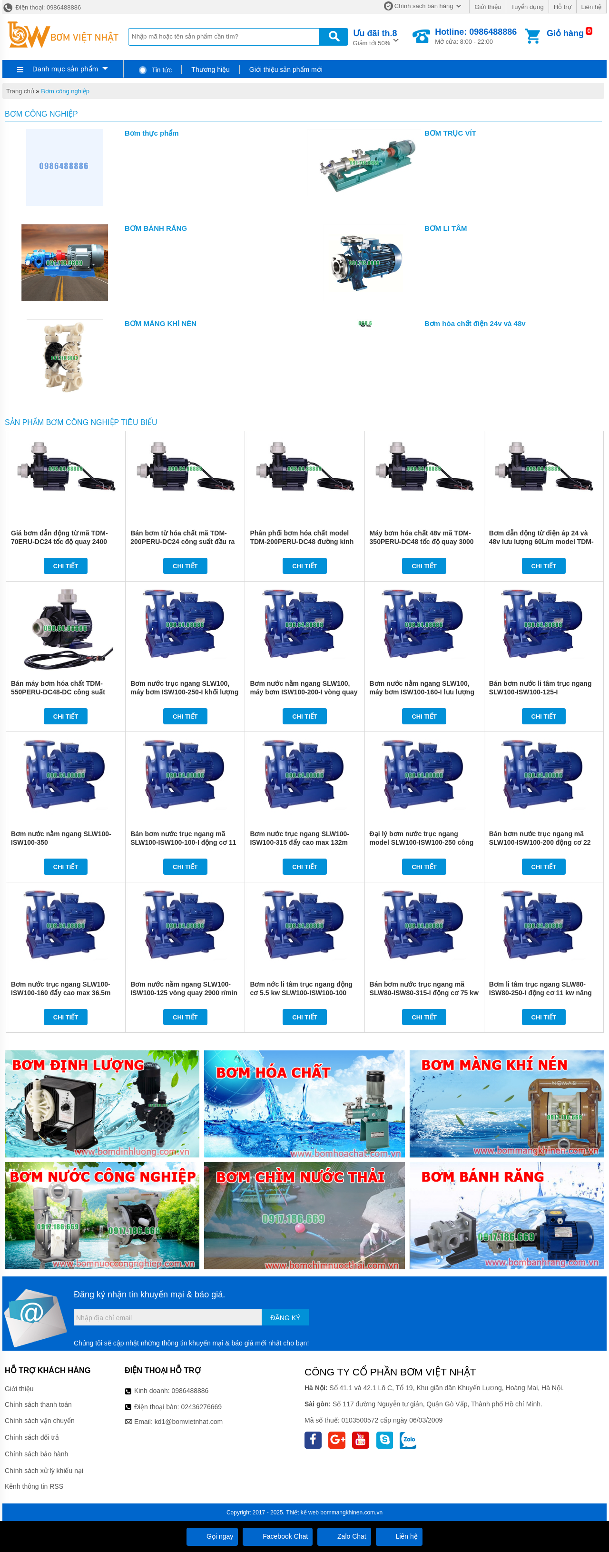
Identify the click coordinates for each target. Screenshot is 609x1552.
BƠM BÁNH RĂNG (156, 228)
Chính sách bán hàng (424, 6)
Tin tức (155, 70)
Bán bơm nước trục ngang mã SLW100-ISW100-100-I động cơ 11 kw (183, 842)
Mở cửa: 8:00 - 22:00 (476, 36)
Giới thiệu (487, 6)
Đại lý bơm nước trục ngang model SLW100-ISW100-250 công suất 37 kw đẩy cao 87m (422, 842)
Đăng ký (285, 1318)
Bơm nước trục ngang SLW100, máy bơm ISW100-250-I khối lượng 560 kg (184, 692)
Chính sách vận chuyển (40, 1420)
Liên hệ (591, 6)
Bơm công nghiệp (65, 91)
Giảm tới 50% (375, 37)
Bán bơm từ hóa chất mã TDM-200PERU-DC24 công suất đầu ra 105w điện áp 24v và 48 (182, 541)
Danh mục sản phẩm (65, 69)
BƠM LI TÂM (445, 228)
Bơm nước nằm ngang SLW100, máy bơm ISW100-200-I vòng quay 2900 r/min (303, 692)
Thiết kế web (302, 1512)
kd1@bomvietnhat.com (189, 1421)
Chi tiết (66, 566)
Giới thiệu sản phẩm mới (286, 69)
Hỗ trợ (562, 6)
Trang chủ (20, 91)
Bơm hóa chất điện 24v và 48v (475, 323)
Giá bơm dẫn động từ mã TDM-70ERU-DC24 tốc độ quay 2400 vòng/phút (59, 541)
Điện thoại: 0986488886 (41, 7)
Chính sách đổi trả (32, 1437)
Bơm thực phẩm (152, 133)
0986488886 (190, 1390)
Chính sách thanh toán (38, 1404)
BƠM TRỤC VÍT (450, 133)
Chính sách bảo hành (36, 1454)
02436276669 (201, 1407)
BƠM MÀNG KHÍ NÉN (160, 323)
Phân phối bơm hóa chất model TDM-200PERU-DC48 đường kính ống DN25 (302, 541)
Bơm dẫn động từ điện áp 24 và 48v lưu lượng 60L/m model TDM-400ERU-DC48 (541, 541)
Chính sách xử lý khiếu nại (44, 1470)
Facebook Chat (277, 1536)
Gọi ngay (212, 1536)
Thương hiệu (210, 69)
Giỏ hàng (565, 33)
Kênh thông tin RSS (34, 1486)
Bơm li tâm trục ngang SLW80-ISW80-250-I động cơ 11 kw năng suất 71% (540, 992)
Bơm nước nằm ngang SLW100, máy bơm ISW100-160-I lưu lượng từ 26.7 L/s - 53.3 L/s (422, 692)
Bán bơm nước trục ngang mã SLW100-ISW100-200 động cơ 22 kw (540, 842)
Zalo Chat (344, 1536)
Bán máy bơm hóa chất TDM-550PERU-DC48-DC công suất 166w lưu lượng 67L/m (58, 692)
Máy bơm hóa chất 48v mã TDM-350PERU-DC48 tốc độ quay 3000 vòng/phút (422, 541)
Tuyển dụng (527, 6)
